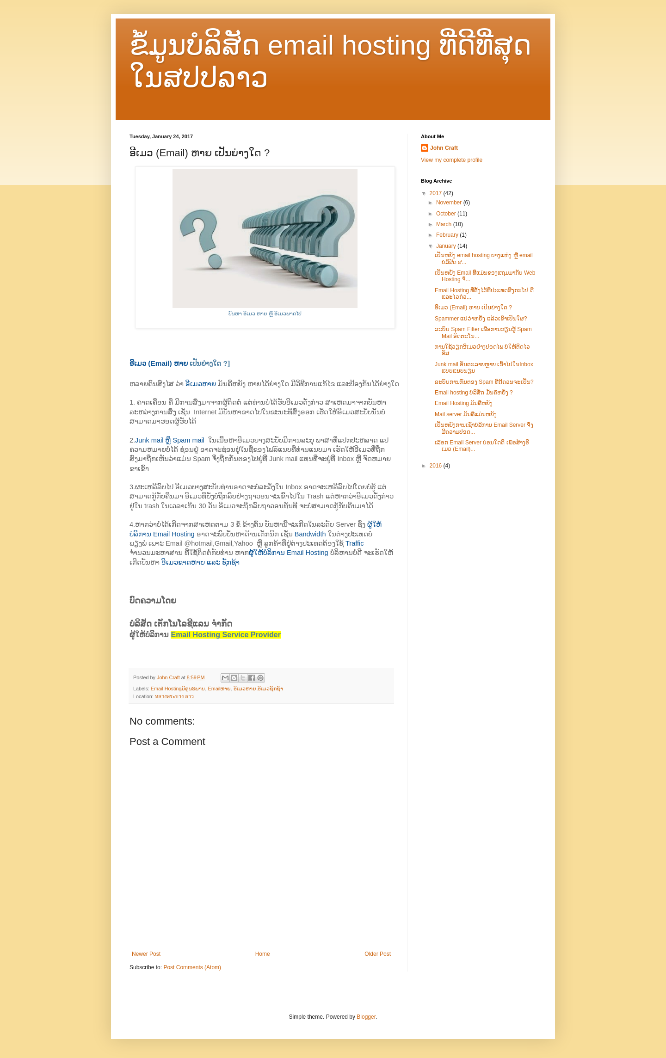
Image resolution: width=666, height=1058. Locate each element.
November (449, 202)
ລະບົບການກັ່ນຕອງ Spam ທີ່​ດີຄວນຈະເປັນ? (484, 382)
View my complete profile (451, 160)
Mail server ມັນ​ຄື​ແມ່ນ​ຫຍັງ (466, 414)
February (448, 235)
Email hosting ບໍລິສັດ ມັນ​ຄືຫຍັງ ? (474, 392)
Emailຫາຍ (219, 688)
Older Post (377, 954)
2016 (437, 465)
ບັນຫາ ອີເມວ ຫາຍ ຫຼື (251, 313)
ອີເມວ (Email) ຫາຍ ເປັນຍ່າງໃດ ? (473, 307)
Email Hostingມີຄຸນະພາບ (178, 688)
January (446, 246)
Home (262, 954)
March (444, 224)
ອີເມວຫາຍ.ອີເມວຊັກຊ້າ (258, 688)
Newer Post (146, 954)
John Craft (444, 148)
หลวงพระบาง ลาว (174, 696)
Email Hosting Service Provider (225, 635)
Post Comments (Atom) (192, 967)
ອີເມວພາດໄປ (288, 313)
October (446, 213)
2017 (437, 193)
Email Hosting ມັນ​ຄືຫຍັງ (464, 403)
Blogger (366, 1017)
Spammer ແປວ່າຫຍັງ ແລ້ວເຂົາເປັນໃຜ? (481, 318)
